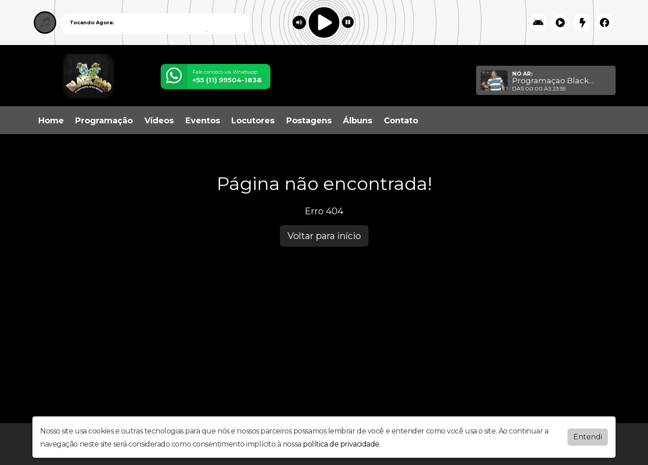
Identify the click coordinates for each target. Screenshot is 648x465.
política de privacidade (341, 444)
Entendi (587, 437)
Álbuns (357, 121)
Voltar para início (324, 235)
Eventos (202, 121)
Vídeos (159, 121)
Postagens (309, 121)
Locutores (252, 121)
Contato (401, 121)
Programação (104, 121)
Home (51, 121)
